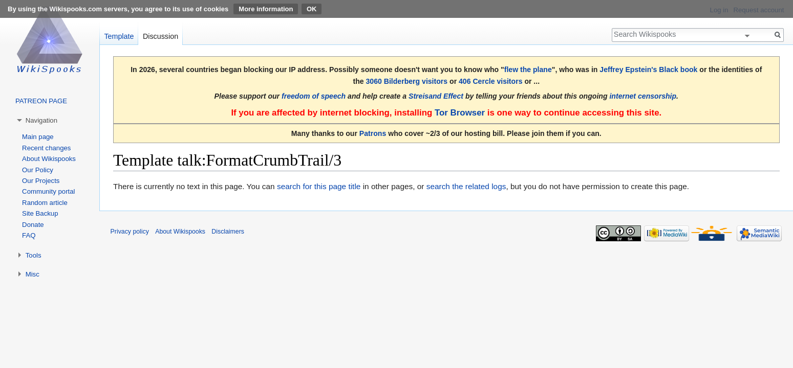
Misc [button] (32, 274)
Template (119, 36)
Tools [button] (33, 255)
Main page (38, 137)
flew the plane (528, 69)
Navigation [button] (41, 120)
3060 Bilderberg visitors (407, 81)
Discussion (160, 36)
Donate (33, 224)
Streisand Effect (436, 96)
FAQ (28, 235)
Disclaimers (227, 231)
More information (266, 9)
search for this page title (318, 186)
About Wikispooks (49, 159)
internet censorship (642, 96)
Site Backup (40, 213)
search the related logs (466, 186)
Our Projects (40, 181)
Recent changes (46, 148)
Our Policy (37, 170)
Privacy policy (130, 231)
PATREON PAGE (41, 101)
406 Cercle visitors (490, 81)
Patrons (372, 133)
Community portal (48, 191)
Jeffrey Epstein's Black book (648, 69)
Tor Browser (460, 113)
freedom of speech (314, 96)
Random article (45, 202)
